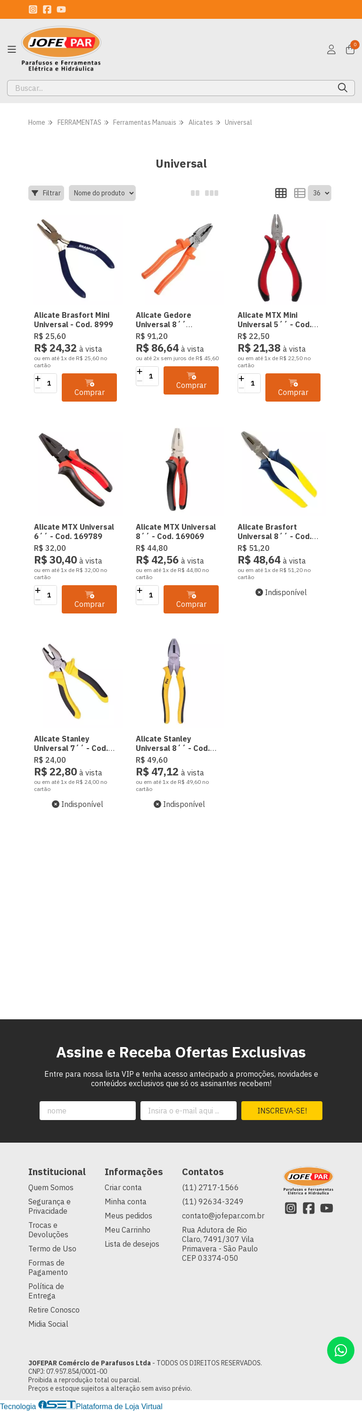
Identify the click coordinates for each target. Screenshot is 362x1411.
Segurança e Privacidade (49, 1206)
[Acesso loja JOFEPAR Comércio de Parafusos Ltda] (331, 49)
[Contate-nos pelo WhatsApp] (340, 1350)
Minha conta (126, 1201)
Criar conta (123, 1187)
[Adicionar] (37, 378)
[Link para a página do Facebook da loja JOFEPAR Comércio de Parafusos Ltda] (47, 9)
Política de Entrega (46, 1291)
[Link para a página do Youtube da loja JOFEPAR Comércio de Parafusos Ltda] (61, 9)
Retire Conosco (54, 1309)
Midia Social (48, 1324)
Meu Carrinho (127, 1229)
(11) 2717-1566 (210, 1187)
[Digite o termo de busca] (169, 88)
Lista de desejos (132, 1244)
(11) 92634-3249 (213, 1201)
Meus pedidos (128, 1215)
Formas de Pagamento (48, 1267)
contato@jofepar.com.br (223, 1215)
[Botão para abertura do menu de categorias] (11, 49)
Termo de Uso (52, 1248)
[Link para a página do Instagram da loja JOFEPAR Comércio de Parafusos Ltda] (33, 9)
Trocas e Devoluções (48, 1229)
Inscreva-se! (282, 1110)
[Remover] (37, 388)
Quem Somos (51, 1187)
